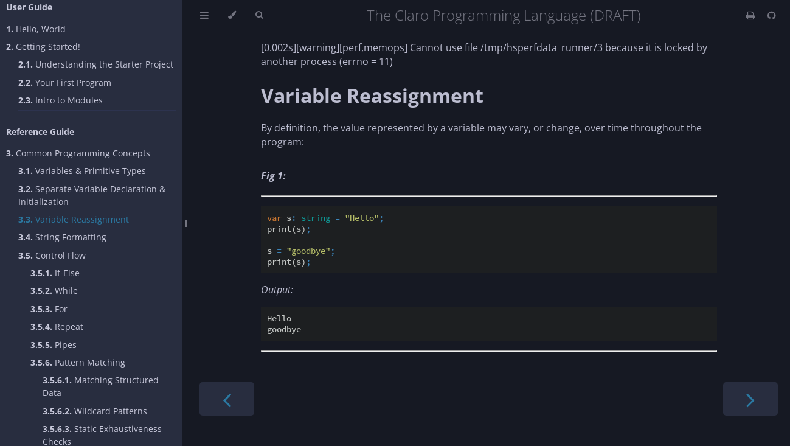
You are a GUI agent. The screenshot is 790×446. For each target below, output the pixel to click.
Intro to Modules (60, 100)
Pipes (53, 344)
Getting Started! (43, 46)
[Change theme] (232, 15)
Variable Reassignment (73, 219)
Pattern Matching (77, 362)
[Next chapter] (750, 399)
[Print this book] (752, 15)
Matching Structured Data (101, 386)
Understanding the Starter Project (95, 64)
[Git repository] (772, 15)
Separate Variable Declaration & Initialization (91, 195)
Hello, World (36, 29)
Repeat (56, 326)
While (54, 290)
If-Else (55, 273)
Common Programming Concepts (78, 153)
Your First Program (64, 82)
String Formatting (62, 237)
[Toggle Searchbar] (259, 15)
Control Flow (52, 255)
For (49, 309)
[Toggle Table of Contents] (204, 15)
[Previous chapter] (226, 399)
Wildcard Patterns (95, 411)
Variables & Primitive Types (82, 170)
